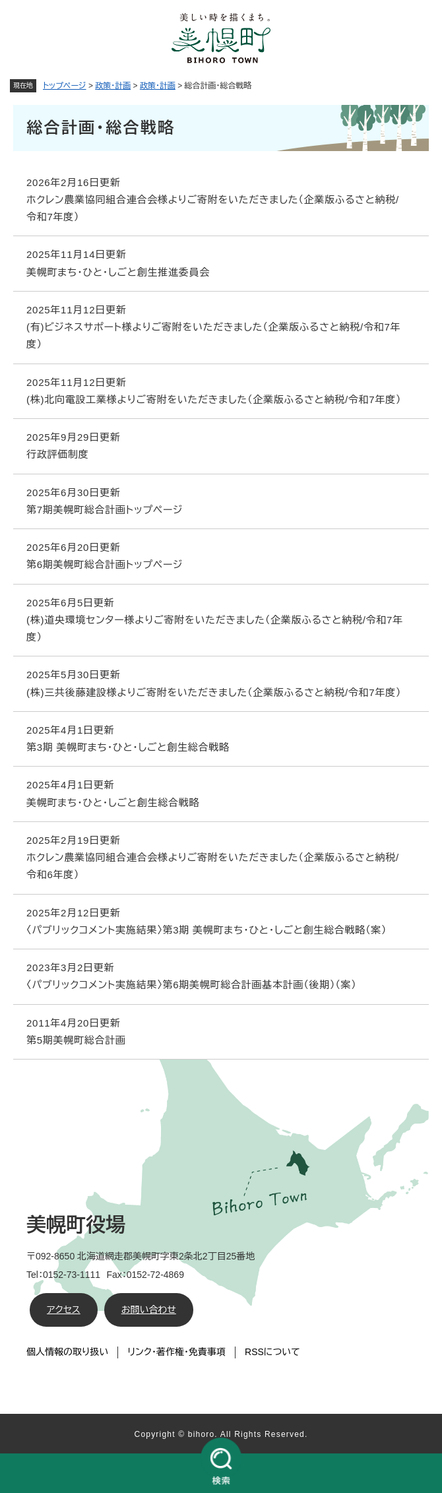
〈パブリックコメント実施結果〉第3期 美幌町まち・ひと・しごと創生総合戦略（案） (206, 930)
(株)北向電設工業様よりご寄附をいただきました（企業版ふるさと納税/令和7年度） (213, 399)
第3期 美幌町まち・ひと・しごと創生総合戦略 (128, 747)
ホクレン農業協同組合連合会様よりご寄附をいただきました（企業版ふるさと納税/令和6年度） (212, 866)
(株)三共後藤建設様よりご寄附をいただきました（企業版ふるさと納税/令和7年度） (213, 692)
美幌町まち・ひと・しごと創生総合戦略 (112, 802)
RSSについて (272, 1352)
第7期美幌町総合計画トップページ (104, 509)
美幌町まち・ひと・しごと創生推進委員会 (118, 272)
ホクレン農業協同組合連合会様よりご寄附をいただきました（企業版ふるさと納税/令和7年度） (212, 208)
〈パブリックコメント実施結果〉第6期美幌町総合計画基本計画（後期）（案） (191, 984)
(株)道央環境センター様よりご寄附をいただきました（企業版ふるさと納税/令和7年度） (214, 628)
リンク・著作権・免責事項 (176, 1352)
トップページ (64, 85)
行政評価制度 (57, 454)
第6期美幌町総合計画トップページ (104, 564)
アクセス (63, 1309)
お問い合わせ (148, 1309)
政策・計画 (113, 85)
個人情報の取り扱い (67, 1352)
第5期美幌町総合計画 (76, 1040)
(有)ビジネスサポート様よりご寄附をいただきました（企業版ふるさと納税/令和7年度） (213, 335)
